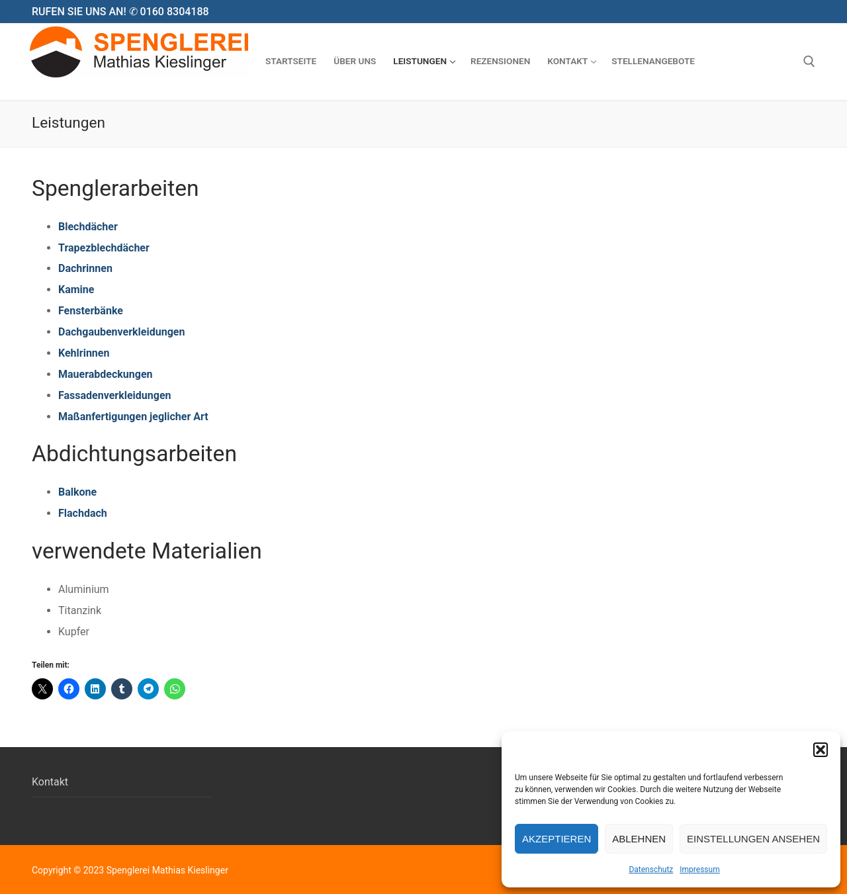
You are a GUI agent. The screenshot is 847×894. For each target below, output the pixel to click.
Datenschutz (651, 869)
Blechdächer (88, 226)
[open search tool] (809, 61)
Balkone (77, 492)
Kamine (76, 289)
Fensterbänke (90, 310)
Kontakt (50, 782)
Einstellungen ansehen (753, 838)
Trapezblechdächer (104, 248)
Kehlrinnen (83, 353)
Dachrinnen (85, 268)
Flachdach (82, 513)
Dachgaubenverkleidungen (121, 332)
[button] (820, 749)
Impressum (699, 869)
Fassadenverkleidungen (114, 395)
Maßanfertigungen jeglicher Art (133, 416)
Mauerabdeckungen (105, 374)
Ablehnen (639, 838)
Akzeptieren (556, 838)
